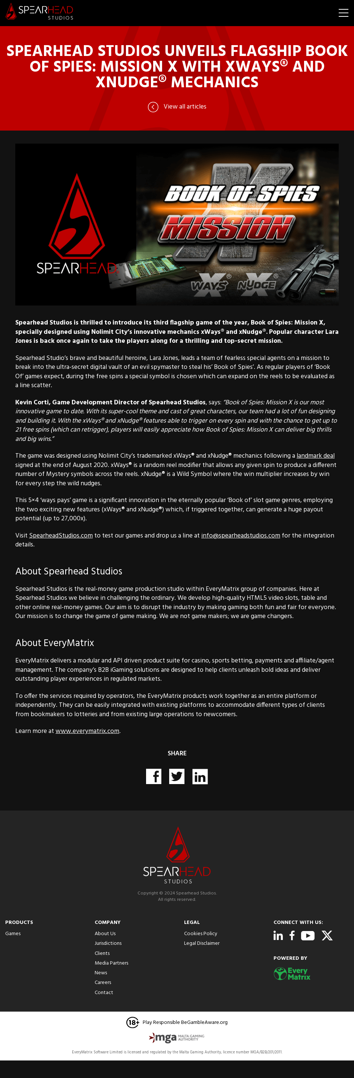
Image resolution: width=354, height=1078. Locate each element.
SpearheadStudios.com (61, 536)
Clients (102, 953)
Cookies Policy (200, 934)
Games (12, 934)
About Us (105, 934)
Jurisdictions (108, 943)
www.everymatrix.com (87, 731)
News (101, 973)
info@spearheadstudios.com (240, 536)
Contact (104, 992)
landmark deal (316, 456)
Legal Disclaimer (201, 943)
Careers (103, 982)
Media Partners (111, 963)
